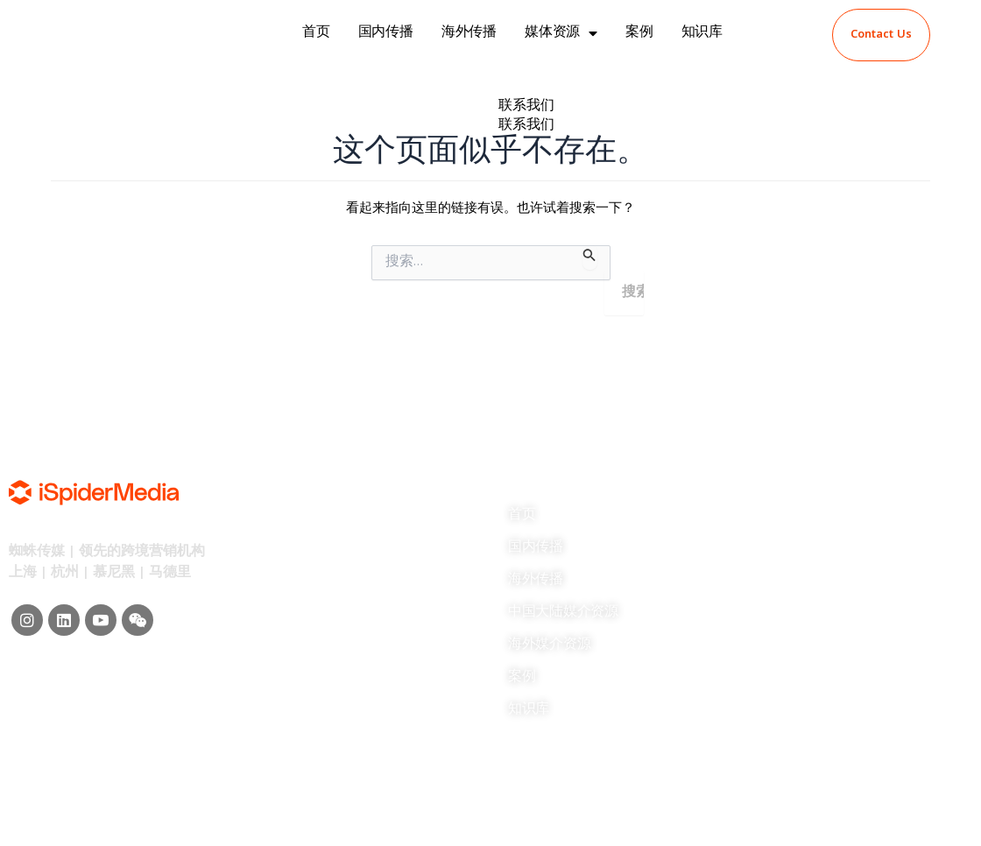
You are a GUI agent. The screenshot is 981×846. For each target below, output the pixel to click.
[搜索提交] (589, 257)
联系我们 (526, 106)
